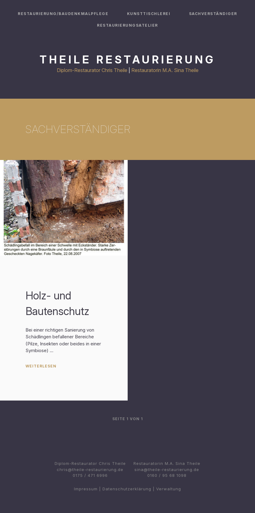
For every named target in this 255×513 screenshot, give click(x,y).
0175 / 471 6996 (90, 475)
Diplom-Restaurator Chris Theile (92, 70)
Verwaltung (168, 488)
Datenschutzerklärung (126, 488)
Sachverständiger (213, 13)
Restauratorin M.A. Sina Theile (165, 70)
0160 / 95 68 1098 (167, 475)
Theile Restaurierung (127, 59)
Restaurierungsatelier (127, 25)
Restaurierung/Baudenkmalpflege (63, 13)
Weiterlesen (40, 366)
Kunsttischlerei (149, 13)
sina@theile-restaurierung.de (166, 469)
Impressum (86, 488)
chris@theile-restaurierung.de (90, 469)
